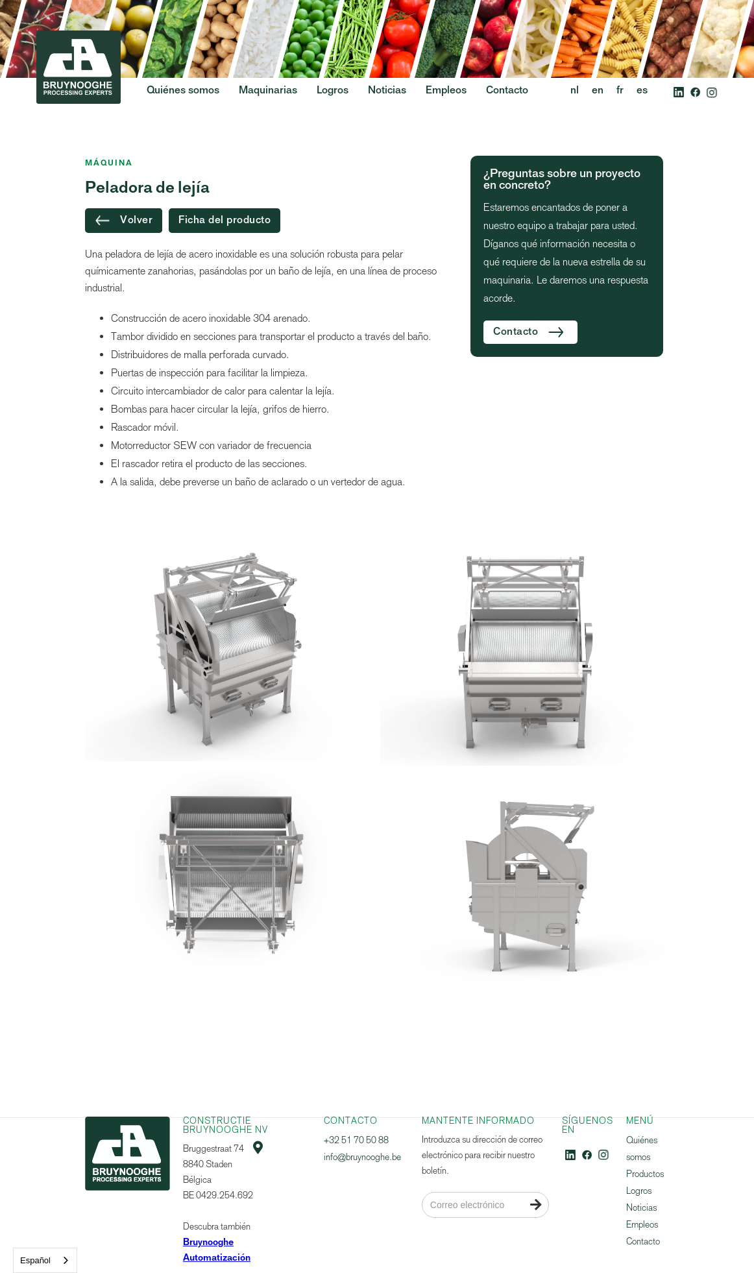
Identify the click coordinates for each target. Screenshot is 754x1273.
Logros (638, 1190)
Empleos (642, 1224)
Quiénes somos (641, 1149)
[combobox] (45, 1260)
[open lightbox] (229, 649)
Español (35, 1260)
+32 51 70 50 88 (356, 1140)
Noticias (641, 1207)
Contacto (643, 1241)
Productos (645, 1174)
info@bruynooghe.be (362, 1157)
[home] (78, 91)
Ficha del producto (224, 220)
